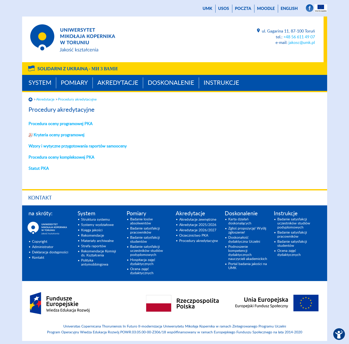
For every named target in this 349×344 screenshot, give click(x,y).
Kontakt (40, 198)
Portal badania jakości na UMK (247, 266)
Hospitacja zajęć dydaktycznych (142, 262)
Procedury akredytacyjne (77, 99)
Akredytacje (117, 83)
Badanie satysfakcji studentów (145, 239)
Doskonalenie (171, 83)
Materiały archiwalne (97, 241)
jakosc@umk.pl (302, 43)
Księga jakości (91, 230)
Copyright (39, 241)
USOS (223, 9)
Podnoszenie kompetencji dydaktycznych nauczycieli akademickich (247, 253)
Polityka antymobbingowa (94, 262)
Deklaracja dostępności (50, 252)
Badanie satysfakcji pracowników (145, 230)
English (289, 9)
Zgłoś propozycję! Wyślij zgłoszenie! (247, 230)
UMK (207, 9)
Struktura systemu (95, 219)
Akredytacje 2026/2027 (197, 230)
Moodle (266, 9)
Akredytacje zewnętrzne (197, 219)
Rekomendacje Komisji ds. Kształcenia (98, 253)
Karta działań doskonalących (239, 221)
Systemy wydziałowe (97, 225)
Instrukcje (221, 83)
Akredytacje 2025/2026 (197, 225)
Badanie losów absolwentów (141, 221)
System (39, 83)
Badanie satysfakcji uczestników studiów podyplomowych (146, 251)
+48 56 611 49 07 (299, 37)
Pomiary (74, 83)
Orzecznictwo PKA (193, 235)
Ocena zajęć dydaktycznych (142, 271)
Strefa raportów (93, 246)
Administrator (42, 247)
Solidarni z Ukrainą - (77, 69)
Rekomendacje (92, 235)
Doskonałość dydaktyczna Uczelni (244, 239)
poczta (243, 9)
